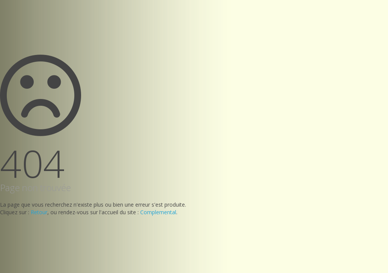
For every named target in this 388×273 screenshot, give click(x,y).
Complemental (158, 212)
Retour (39, 212)
